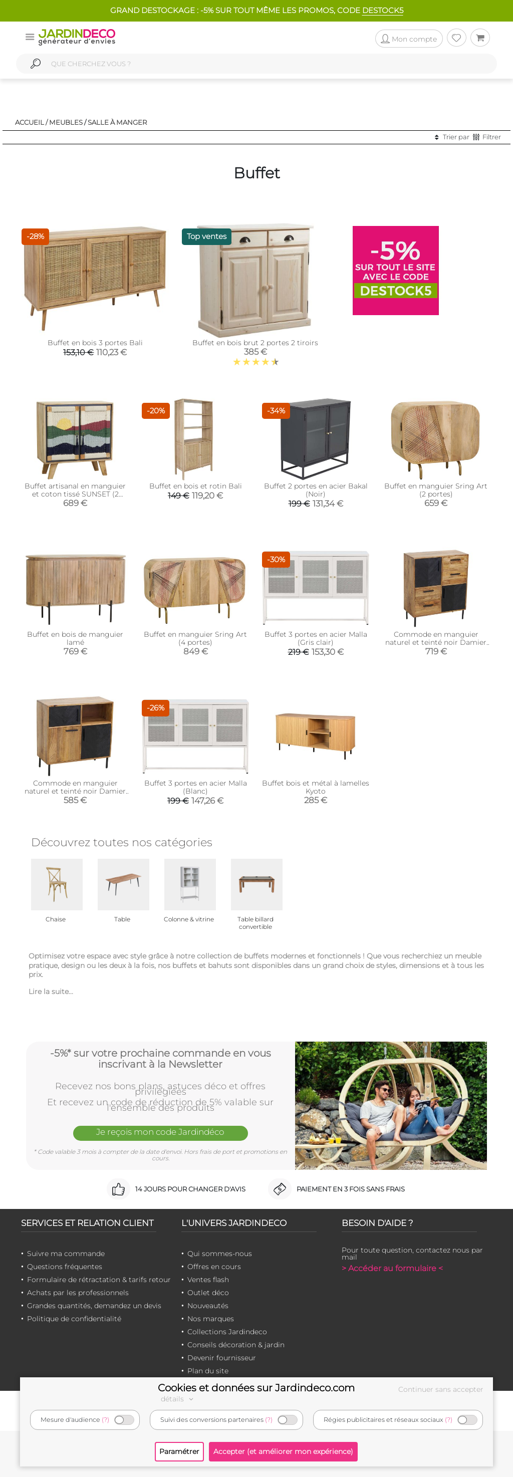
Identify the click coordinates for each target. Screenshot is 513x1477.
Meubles (66, 122)
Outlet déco (208, 1292)
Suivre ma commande (66, 1253)
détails (178, 1398)
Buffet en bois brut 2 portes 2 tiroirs (255, 342)
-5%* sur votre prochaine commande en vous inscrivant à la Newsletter (160, 1059)
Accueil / (31, 122)
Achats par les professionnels (78, 1292)
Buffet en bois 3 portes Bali (95, 342)
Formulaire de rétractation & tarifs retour (99, 1279)
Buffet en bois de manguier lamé (75, 638)
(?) (105, 1419)
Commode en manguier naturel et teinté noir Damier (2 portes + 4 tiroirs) (435, 642)
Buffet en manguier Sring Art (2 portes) (435, 490)
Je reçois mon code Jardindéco (160, 1132)
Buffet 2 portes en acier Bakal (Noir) (316, 490)
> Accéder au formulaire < (392, 1268)
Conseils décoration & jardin (236, 1344)
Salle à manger (117, 122)
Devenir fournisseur (221, 1357)
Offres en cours (214, 1266)
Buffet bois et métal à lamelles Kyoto (315, 787)
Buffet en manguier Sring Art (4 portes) (195, 638)
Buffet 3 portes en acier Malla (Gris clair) (316, 638)
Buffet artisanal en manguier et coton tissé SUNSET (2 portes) (75, 494)
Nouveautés (207, 1305)
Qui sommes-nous (219, 1253)
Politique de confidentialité (74, 1318)
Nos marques (210, 1318)
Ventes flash (208, 1279)
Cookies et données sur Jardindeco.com (256, 1388)
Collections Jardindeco (227, 1331)
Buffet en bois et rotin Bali (195, 485)
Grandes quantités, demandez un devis (94, 1305)
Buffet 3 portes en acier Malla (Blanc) (195, 787)
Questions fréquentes (64, 1266)
